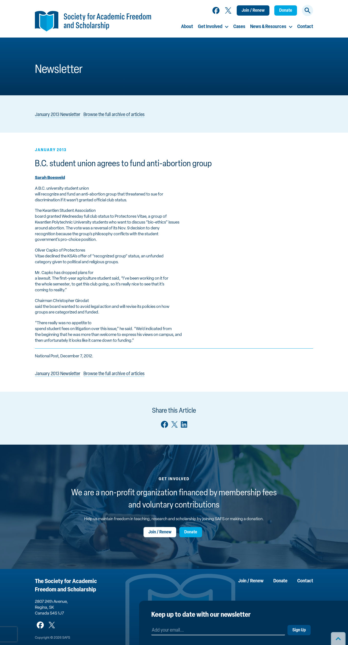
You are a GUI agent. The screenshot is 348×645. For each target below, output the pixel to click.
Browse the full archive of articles (113, 114)
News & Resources (268, 26)
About (187, 26)
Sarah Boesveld (50, 178)
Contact (305, 26)
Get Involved (210, 26)
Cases (239, 26)
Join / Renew (253, 10)
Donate (285, 10)
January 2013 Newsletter (57, 114)
